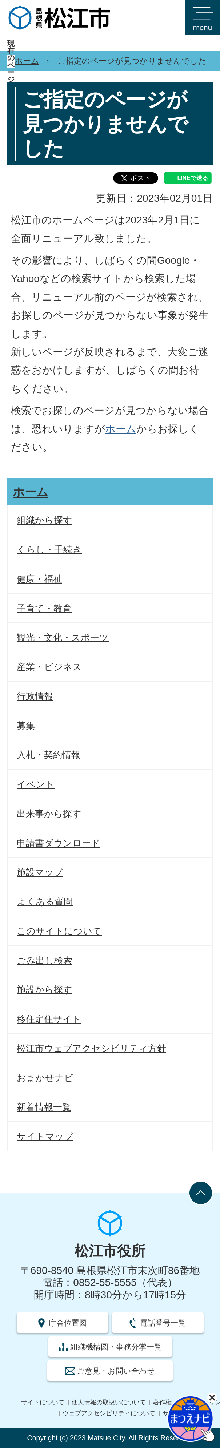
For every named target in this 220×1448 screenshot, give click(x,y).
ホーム (27, 60)
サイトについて (42, 1402)
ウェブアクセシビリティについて (109, 1413)
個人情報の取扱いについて (109, 1402)
